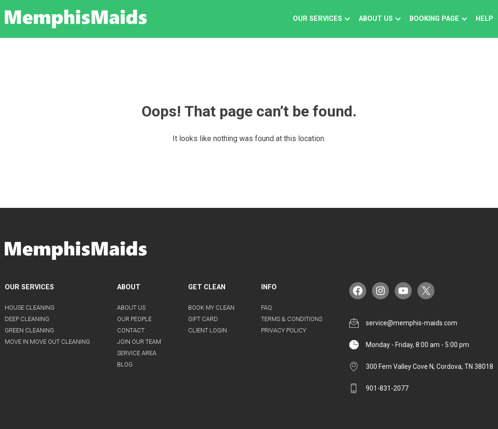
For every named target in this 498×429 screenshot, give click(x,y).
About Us (131, 307)
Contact (131, 330)
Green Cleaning (29, 330)
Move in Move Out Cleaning (47, 341)
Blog (125, 364)
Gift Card (203, 318)
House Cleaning (29, 307)
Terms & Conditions (291, 318)
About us (376, 19)
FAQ (266, 307)
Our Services (317, 19)
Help (484, 19)
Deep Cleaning (27, 318)
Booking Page (434, 19)
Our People (134, 318)
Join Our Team (139, 341)
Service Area (136, 353)
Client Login (207, 330)
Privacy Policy (283, 330)
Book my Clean (211, 307)
